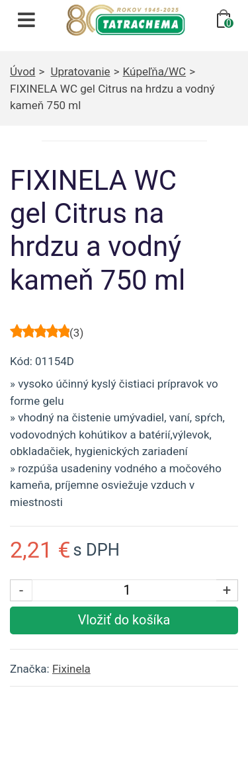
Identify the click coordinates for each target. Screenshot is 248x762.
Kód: (21, 361)
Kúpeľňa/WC (154, 71)
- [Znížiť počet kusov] (21, 590)
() (76, 332)
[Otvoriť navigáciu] (26, 20)
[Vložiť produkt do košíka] (124, 620)
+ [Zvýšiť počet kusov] (227, 590)
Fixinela (71, 668)
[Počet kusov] (127, 590)
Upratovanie (80, 71)
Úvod (22, 71)
